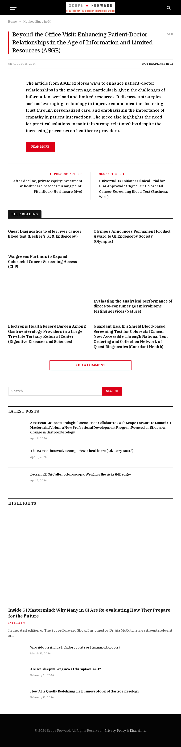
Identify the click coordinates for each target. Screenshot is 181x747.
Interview (16, 622)
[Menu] (13, 7)
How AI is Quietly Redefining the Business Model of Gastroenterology (84, 691)
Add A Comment (90, 365)
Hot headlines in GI (157, 63)
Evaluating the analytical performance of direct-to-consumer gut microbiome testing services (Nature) (133, 306)
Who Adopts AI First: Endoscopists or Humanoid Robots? (75, 647)
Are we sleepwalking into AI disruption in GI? (65, 669)
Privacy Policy (115, 731)
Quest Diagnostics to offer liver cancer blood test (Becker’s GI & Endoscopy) (44, 234)
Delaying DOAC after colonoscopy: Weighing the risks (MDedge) (80, 474)
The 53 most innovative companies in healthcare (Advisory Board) (81, 451)
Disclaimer (138, 731)
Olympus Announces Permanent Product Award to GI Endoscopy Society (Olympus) (132, 236)
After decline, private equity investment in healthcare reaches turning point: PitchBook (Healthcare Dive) (47, 186)
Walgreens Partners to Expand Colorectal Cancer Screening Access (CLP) (42, 261)
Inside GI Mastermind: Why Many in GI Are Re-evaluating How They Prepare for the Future (89, 612)
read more (40, 146)
